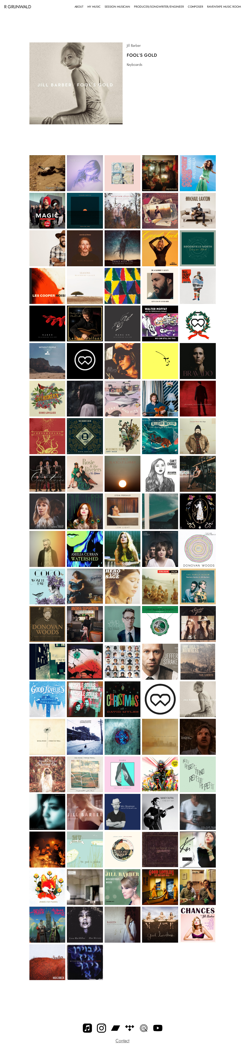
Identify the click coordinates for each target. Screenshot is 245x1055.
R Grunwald (17, 7)
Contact (122, 1040)
